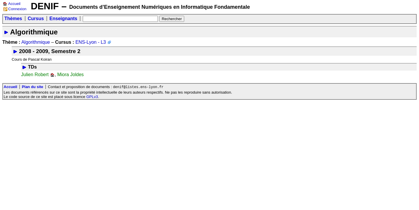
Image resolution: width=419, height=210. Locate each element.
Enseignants (63, 18)
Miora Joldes (70, 74)
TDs (32, 66)
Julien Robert (35, 74)
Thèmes (13, 18)
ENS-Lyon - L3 (90, 42)
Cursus (36, 18)
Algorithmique (34, 32)
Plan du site (32, 87)
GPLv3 (92, 97)
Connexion (17, 9)
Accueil (14, 3)
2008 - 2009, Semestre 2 (49, 51)
